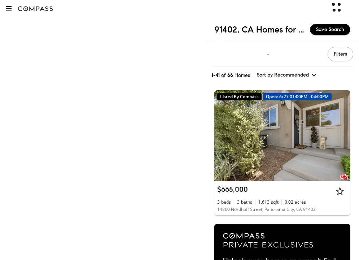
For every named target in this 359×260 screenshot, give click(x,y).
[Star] (339, 191)
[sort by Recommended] (287, 75)
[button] (8, 8)
